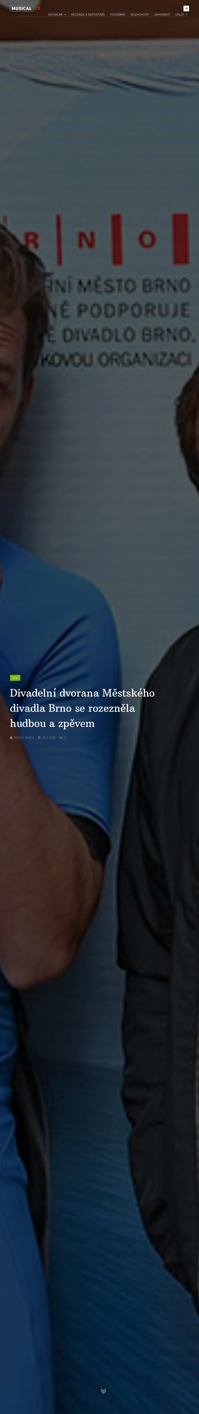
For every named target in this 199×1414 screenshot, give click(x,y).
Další (181, 14)
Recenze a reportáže (88, 14)
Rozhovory (140, 14)
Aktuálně (57, 14)
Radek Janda (22, 737)
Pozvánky (117, 14)
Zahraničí (162, 14)
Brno (15, 678)
